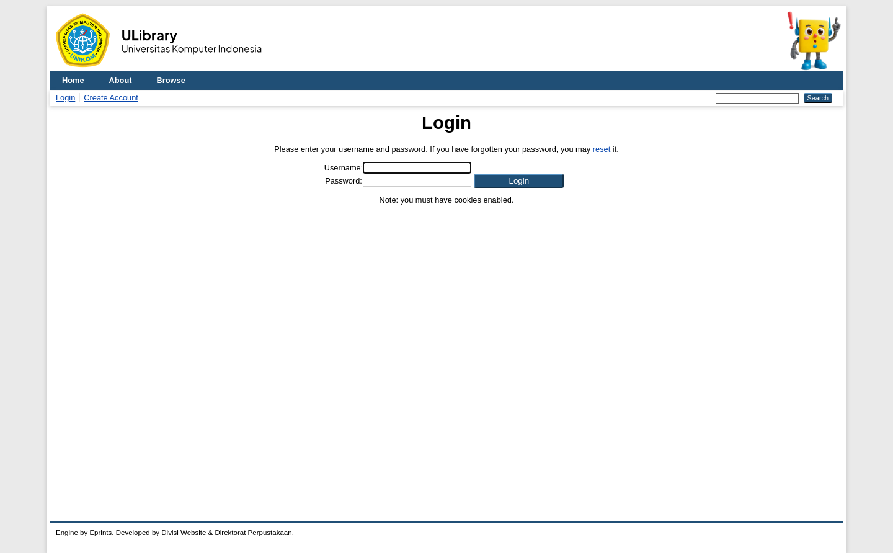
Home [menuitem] (73, 80)
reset (601, 149)
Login (65, 97)
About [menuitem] (120, 80)
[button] (519, 181)
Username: (343, 167)
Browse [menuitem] (171, 80)
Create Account (111, 97)
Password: (343, 180)
